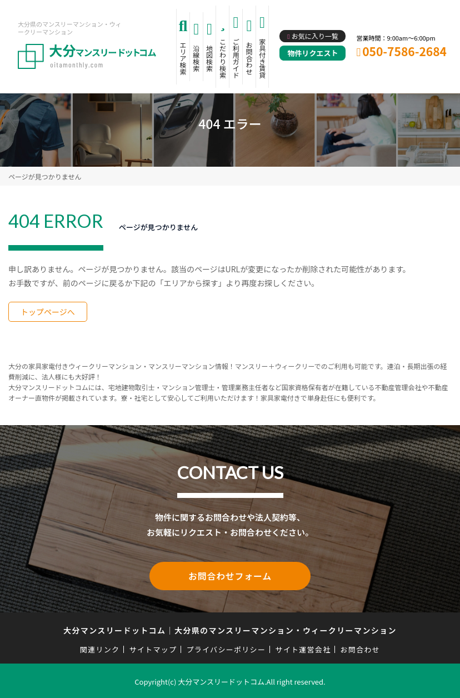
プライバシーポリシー (226, 647)
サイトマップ (153, 647)
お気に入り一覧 (315, 36)
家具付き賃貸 (262, 58)
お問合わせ (249, 58)
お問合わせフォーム (230, 575)
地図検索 (209, 58)
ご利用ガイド (236, 58)
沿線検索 (196, 58)
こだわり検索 (222, 58)
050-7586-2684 (404, 51)
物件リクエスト (312, 53)
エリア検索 (182, 58)
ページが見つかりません (44, 176)
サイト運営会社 (303, 647)
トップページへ (48, 311)
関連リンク (100, 647)
